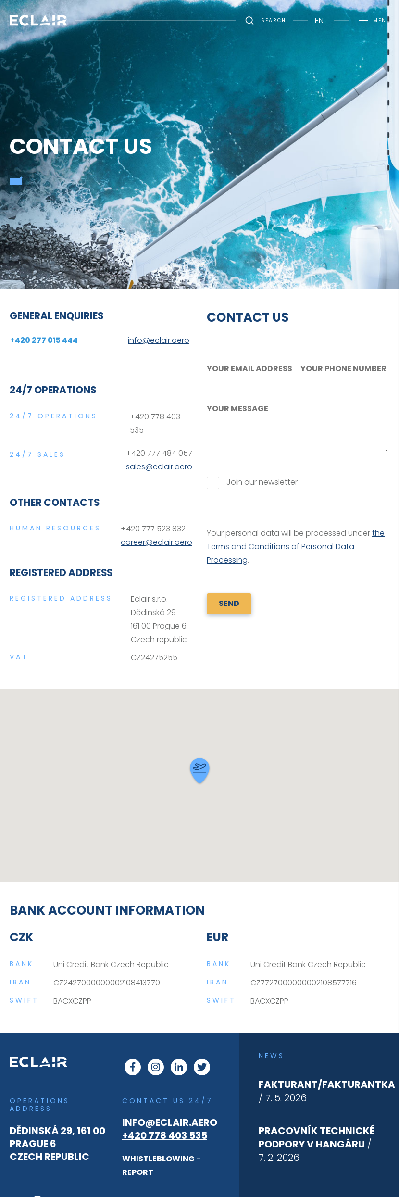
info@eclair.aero (169, 1122)
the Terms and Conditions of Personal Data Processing (296, 547)
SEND (229, 603)
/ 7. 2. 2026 (316, 1144)
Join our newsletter (262, 482)
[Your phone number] (344, 369)
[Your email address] (251, 369)
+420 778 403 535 (164, 1135)
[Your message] (298, 425)
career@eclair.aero (156, 542)
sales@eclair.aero (159, 466)
